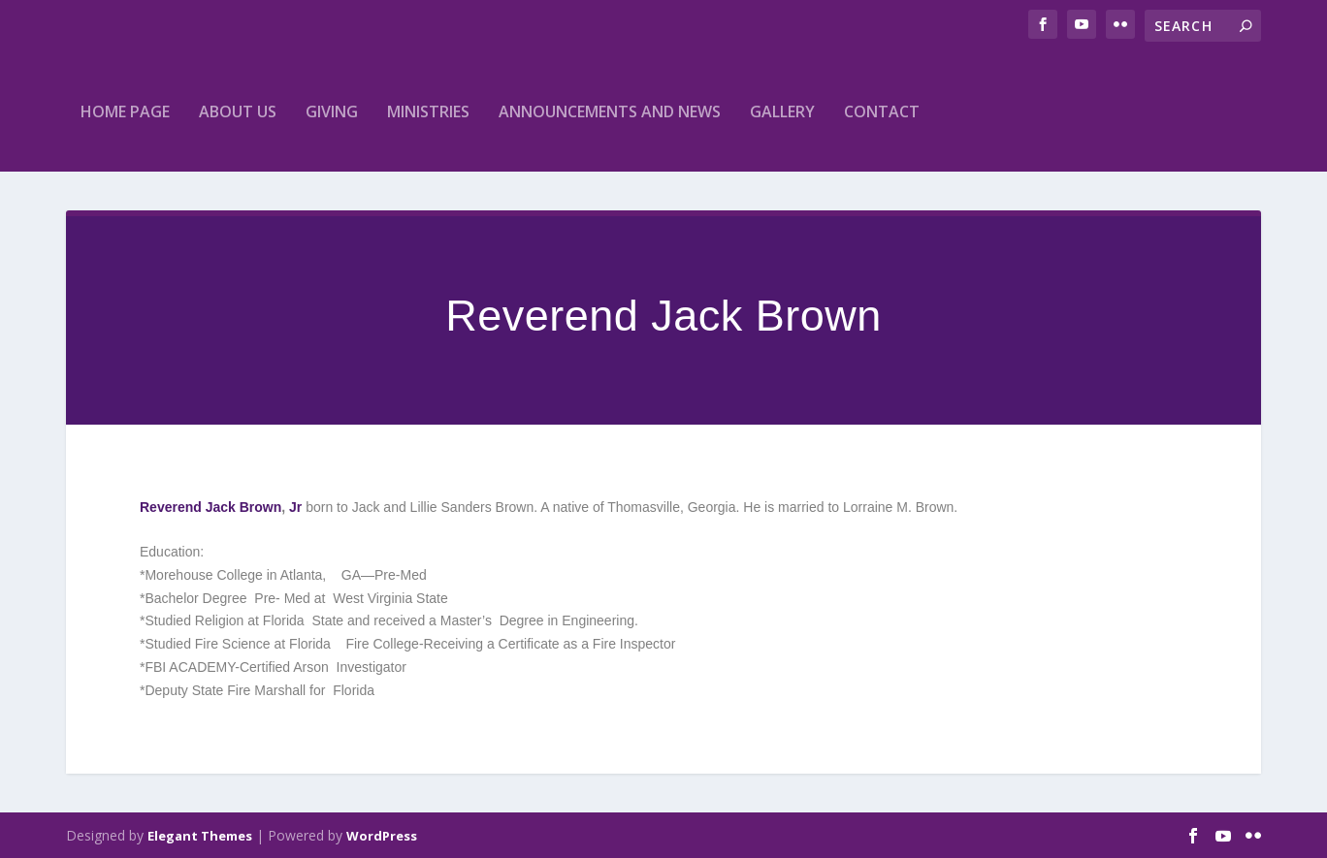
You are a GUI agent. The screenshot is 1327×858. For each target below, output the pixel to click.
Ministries (428, 111)
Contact (882, 111)
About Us (237, 111)
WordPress (381, 835)
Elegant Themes (199, 835)
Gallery (782, 111)
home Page (125, 111)
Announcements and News (610, 111)
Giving (332, 111)
